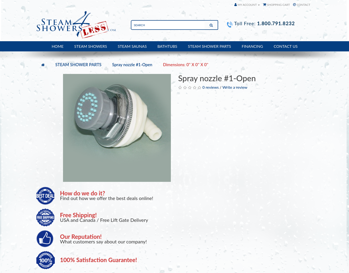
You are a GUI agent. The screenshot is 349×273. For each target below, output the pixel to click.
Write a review (234, 87)
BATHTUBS (167, 46)
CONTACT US (286, 46)
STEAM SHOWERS (90, 46)
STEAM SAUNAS (132, 46)
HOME (57, 46)
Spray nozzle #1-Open (132, 64)
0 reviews (210, 87)
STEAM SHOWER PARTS (209, 46)
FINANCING (252, 46)
